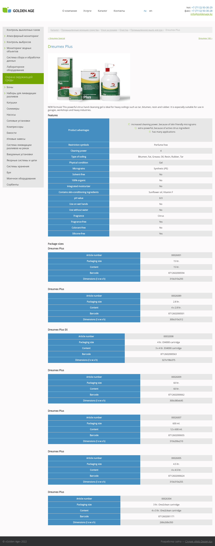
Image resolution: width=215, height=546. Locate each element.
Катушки (12, 102)
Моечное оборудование (21, 178)
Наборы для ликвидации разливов (21, 94)
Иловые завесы (16, 138)
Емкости (11, 132)
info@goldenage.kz (201, 14)
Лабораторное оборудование (15, 68)
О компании (69, 10)
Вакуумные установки (20, 154)
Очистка (123, 30)
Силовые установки (18, 120)
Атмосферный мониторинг (23, 36)
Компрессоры (15, 126)
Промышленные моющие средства (80, 30)
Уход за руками (109, 30)
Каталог (102, 10)
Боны (10, 87)
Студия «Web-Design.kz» (198, 541)
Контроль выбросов (19, 42)
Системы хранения (18, 166)
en (150, 10)
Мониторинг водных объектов (19, 49)
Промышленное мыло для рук (146, 30)
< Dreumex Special (56, 38)
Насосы (11, 114)
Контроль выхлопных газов (23, 30)
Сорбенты (13, 184)
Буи (9, 172)
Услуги (87, 10)
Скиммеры (13, 108)
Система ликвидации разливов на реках (19, 146)
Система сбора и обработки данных (23, 59)
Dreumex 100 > (205, 38)
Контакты (119, 10)
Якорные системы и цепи (22, 160)
